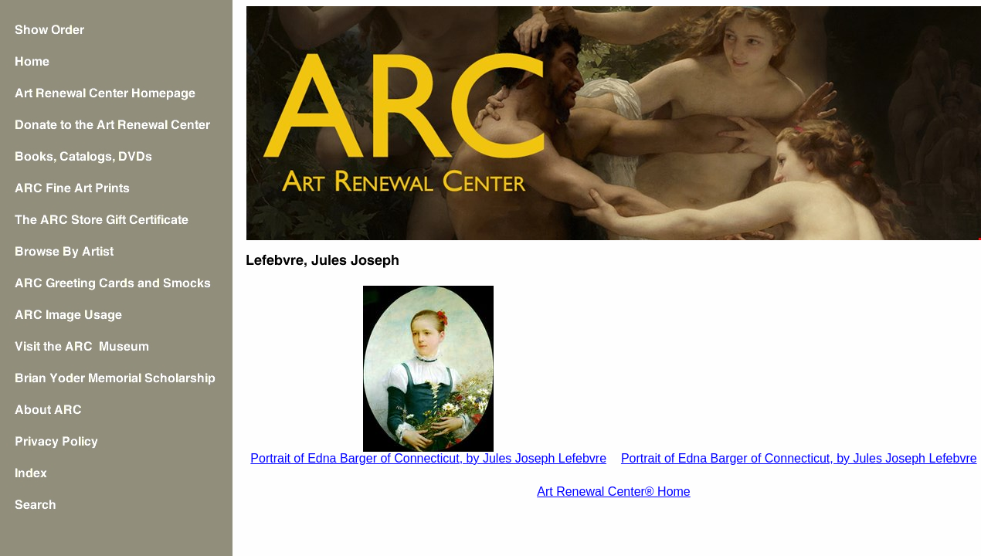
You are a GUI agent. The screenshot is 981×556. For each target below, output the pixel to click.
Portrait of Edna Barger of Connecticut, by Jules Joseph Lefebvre (428, 458)
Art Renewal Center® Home (614, 491)
